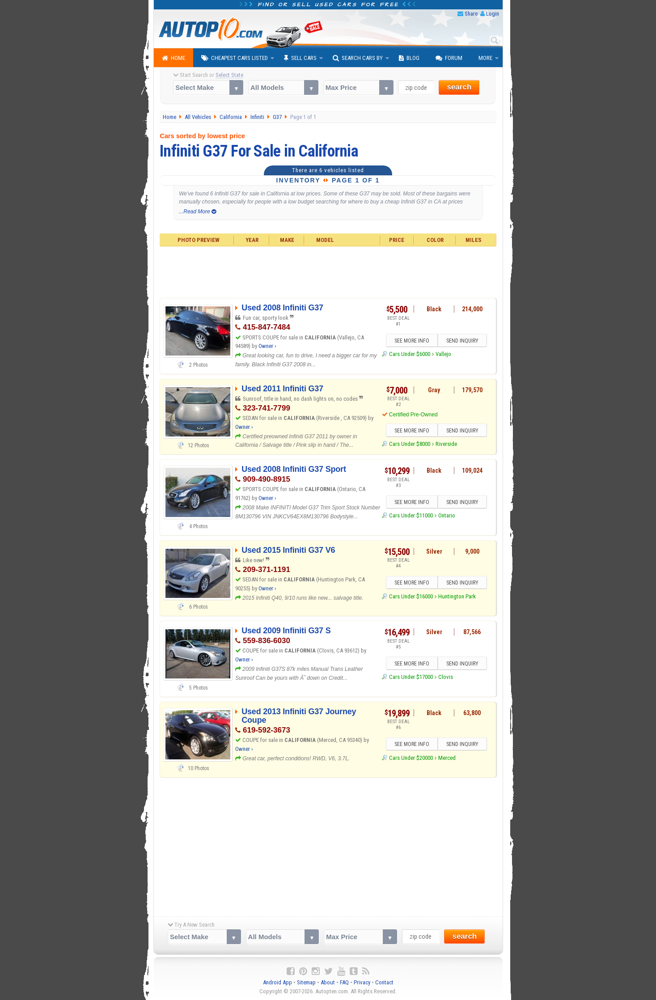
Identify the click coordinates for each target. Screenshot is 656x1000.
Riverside (446, 444)
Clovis (445, 677)
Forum (449, 58)
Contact (384, 982)
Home (173, 58)
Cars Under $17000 (411, 677)
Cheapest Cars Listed (234, 58)
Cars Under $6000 (409, 354)
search (459, 87)
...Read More (197, 211)
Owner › (267, 346)
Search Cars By (358, 58)
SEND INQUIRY (462, 341)
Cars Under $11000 (411, 515)
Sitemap (306, 982)
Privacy (362, 982)
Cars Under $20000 (411, 757)
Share (471, 13)
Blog (409, 58)
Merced (447, 757)
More (485, 58)
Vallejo (443, 354)
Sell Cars (300, 58)
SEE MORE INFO (411, 341)
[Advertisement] (328, 271)
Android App (277, 982)
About (328, 982)
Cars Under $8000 (409, 444)
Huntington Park (457, 596)
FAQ (344, 982)
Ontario (446, 515)
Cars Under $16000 (411, 596)
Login (492, 13)
